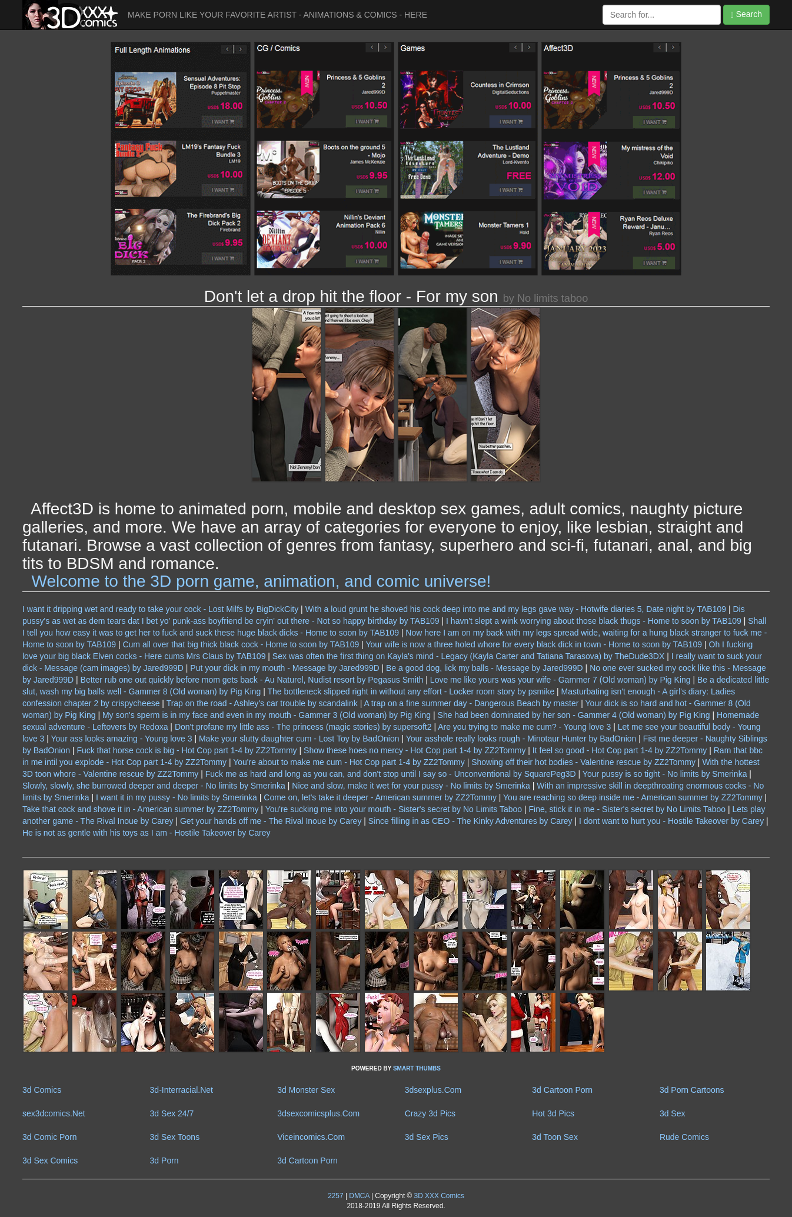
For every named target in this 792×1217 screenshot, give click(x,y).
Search (746, 14)
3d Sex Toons (175, 1137)
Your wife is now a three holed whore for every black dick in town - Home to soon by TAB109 (533, 644)
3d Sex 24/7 (172, 1113)
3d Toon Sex (555, 1137)
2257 (335, 1196)
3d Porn (164, 1160)
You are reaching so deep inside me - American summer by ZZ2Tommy (633, 797)
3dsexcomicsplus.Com (318, 1113)
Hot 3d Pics (553, 1113)
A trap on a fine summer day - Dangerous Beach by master (471, 703)
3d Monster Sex (306, 1090)
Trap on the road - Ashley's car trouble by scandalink (262, 703)
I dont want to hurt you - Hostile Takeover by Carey (671, 821)
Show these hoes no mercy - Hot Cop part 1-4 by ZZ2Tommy (414, 750)
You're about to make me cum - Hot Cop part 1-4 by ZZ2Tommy (349, 762)
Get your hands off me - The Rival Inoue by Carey (270, 821)
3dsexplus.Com (433, 1090)
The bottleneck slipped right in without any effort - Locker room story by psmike (411, 691)
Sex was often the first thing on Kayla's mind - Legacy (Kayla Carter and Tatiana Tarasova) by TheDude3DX (468, 656)
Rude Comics (684, 1137)
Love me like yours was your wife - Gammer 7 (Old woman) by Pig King (560, 679)
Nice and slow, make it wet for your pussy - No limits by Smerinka (411, 785)
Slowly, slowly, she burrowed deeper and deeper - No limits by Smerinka (153, 785)
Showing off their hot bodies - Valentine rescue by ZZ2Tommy (583, 762)
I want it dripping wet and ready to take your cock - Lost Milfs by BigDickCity (160, 609)
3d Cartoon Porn (562, 1090)
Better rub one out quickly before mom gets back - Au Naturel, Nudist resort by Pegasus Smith (252, 679)
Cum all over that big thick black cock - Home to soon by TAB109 (240, 644)
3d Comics (41, 1090)
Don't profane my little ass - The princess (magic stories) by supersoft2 (303, 726)
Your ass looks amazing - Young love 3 (121, 738)
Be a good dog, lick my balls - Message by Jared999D (484, 668)
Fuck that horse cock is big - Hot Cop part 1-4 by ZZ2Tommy (186, 750)
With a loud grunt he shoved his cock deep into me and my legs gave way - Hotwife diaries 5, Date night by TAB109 (515, 609)
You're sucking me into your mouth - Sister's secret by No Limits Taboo (393, 809)
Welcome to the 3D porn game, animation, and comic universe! (261, 581)
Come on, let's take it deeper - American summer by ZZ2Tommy (380, 797)
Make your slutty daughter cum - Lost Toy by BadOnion (299, 738)
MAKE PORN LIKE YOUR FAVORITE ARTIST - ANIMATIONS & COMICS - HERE (277, 14)
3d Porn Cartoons (692, 1090)
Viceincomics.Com (311, 1137)
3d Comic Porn (49, 1137)
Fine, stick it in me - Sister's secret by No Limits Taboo (627, 809)
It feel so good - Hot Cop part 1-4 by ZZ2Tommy (620, 750)
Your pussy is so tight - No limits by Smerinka (665, 774)
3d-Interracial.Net (181, 1090)
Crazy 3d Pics (430, 1113)
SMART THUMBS (417, 1068)
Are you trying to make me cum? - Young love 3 (524, 726)
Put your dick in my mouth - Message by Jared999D (284, 668)
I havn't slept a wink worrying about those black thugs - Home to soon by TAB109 (593, 621)
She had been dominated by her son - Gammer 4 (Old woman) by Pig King (574, 715)
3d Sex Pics (426, 1137)
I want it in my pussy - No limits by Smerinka (176, 797)
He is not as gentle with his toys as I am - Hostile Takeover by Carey (146, 832)
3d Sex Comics (50, 1160)
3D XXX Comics (438, 1196)
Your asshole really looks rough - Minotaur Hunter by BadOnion (521, 738)
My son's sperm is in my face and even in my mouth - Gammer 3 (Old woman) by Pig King (266, 715)
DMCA (359, 1196)
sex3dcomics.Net (53, 1113)
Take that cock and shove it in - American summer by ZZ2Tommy (140, 809)
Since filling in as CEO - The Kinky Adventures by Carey (470, 821)
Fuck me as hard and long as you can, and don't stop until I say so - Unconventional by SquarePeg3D (390, 774)
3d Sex (672, 1113)
